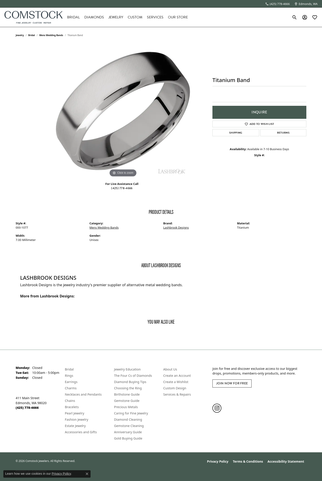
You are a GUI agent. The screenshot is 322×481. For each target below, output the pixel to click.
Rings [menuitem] (69, 375)
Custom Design (174, 388)
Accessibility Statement (285, 461)
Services (155, 17)
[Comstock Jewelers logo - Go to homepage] (33, 17)
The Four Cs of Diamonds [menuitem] (133, 375)
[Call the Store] (27, 407)
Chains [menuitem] (70, 401)
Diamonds (94, 17)
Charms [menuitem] (70, 388)
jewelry (20, 35)
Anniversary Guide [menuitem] (128, 432)
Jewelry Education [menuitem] (127, 369)
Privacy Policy (217, 461)
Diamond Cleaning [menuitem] (128, 419)
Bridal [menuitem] (69, 369)
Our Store (178, 17)
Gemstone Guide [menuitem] (127, 401)
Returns (283, 133)
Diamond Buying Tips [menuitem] (130, 382)
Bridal (73, 17)
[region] (123, 111)
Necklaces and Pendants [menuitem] (83, 394)
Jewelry (115, 17)
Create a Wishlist (175, 382)
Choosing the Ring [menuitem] (128, 388)
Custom (135, 17)
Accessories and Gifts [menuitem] (81, 432)
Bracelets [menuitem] (72, 407)
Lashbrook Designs (176, 227)
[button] (294, 17)
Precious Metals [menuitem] (126, 407)
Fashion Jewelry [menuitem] (76, 419)
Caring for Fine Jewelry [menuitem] (131, 413)
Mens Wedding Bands (51, 35)
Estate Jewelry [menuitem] (75, 426)
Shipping (235, 133)
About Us (170, 369)
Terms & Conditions (248, 461)
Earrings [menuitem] (71, 382)
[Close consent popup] (87, 473)
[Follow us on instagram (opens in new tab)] (216, 408)
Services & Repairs (177, 394)
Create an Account (177, 375)
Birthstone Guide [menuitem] (127, 394)
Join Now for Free (232, 383)
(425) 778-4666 (121, 188)
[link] (277, 4)
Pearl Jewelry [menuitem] (74, 413)
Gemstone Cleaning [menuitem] (129, 426)
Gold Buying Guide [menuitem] (128, 438)
